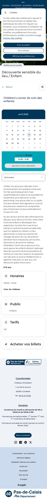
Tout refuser (23, 50)
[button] (29, 135)
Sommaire (23, 177)
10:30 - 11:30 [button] (25, 159)
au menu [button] (6, 5)
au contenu (27, 5)
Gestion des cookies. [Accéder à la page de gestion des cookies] (12, 38)
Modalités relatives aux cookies (23, 462)
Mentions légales (23, 458)
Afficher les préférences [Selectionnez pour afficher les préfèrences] (23, 56)
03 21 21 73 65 (25, 396)
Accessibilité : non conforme (23, 453)
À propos (23, 479)
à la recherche (16, 5)
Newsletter (23, 471)
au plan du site (38, 5)
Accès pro (23, 466)
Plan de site (23, 475)
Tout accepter (23, 45)
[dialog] (23, 34)
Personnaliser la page (23, 8)
